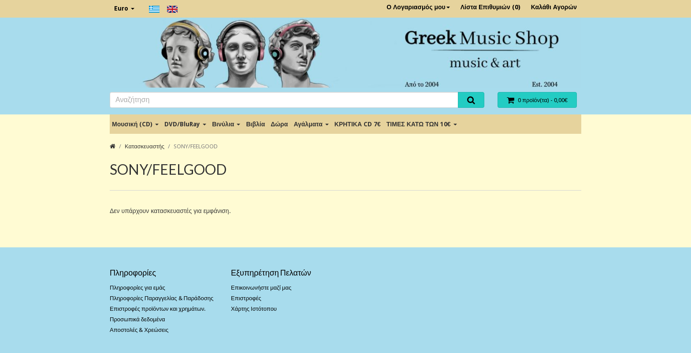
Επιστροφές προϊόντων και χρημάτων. (157, 308)
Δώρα (279, 124)
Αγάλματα (310, 124)
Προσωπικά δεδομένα (137, 319)
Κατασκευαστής (144, 146)
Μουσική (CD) (135, 124)
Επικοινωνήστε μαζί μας (261, 287)
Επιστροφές (246, 298)
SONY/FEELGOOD (196, 146)
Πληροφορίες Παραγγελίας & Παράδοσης (161, 298)
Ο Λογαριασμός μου (418, 7)
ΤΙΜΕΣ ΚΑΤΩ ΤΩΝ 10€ (421, 124)
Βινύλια (226, 124)
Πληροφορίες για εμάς (137, 287)
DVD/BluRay (185, 124)
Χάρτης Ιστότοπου (254, 308)
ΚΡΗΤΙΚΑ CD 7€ (357, 124)
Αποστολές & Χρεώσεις (139, 330)
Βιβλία (255, 124)
